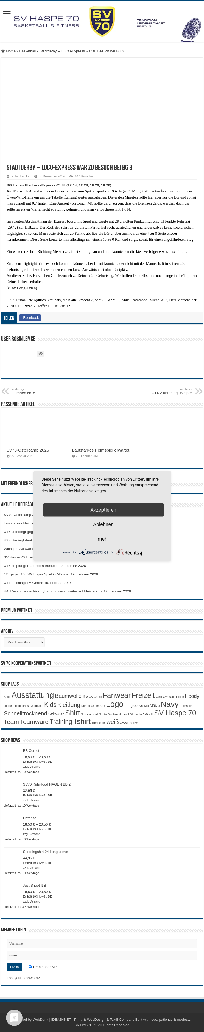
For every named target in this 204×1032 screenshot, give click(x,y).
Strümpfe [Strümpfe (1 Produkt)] (136, 714)
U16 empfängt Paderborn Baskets (31, 566)
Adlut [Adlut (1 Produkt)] (7, 696)
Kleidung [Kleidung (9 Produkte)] (68, 705)
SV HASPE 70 (85, 1025)
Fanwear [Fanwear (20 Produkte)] (117, 695)
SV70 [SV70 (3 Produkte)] (148, 713)
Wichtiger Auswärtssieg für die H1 (30, 549)
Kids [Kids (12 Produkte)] (50, 704)
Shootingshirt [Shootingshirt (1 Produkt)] (89, 714)
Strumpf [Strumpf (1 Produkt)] (124, 714)
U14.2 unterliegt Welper (164, 391)
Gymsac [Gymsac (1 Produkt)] (168, 696)
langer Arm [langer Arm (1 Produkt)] (98, 705)
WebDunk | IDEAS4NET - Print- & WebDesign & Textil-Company (83, 1019)
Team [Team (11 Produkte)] (11, 721)
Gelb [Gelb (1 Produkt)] (159, 696)
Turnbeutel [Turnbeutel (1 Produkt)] (99, 722)
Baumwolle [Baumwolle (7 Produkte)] (68, 696)
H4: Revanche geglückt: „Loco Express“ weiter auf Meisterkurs (53, 591)
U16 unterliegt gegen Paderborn (29, 532)
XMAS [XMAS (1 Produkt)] (124, 722)
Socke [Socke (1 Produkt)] (103, 714)
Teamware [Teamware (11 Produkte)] (34, 721)
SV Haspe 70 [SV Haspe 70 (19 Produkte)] (175, 713)
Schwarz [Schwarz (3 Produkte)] (56, 713)
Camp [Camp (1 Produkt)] (98, 696)
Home (8, 51)
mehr (103, 539)
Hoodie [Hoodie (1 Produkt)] (179, 696)
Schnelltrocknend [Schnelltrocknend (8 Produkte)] (25, 713)
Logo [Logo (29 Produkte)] (115, 704)
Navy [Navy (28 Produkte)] (170, 704)
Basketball (27, 51)
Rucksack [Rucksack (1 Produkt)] (186, 705)
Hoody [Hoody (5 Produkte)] (192, 696)
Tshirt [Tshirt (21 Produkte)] (82, 721)
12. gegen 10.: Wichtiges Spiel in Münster (37, 574)
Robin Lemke (20, 176)
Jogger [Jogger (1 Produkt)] (8, 705)
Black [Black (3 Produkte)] (88, 696)
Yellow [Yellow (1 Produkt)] (133, 722)
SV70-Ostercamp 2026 (28, 450)
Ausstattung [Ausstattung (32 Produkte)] (33, 694)
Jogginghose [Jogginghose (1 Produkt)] (22, 705)
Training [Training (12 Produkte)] (60, 721)
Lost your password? (23, 978)
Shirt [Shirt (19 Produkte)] (72, 713)
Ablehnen (103, 524)
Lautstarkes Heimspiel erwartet (101, 450)
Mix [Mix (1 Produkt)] (146, 705)
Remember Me (43, 967)
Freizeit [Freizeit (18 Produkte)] (143, 695)
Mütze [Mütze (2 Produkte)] (155, 706)
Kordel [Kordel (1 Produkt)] (85, 705)
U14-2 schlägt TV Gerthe (23, 583)
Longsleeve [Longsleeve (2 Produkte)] (133, 706)
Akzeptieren (103, 510)
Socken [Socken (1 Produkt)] (113, 714)
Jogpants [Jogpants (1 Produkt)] (37, 705)
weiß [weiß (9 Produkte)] (113, 722)
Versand (35, 766)
